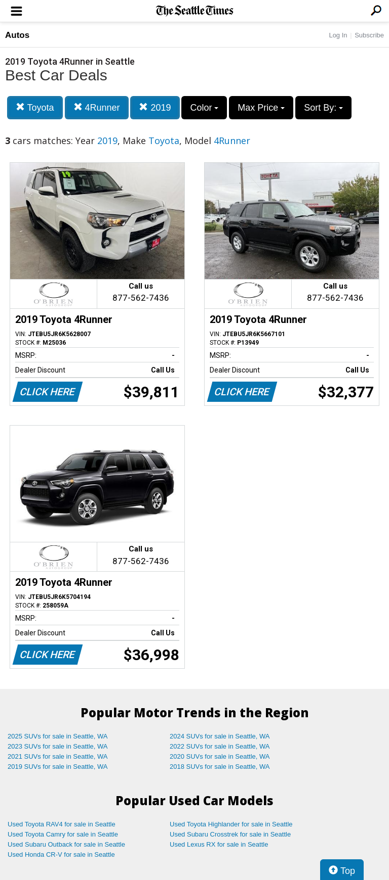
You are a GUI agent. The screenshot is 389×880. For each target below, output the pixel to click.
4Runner (96, 107)
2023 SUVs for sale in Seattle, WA (58, 746)
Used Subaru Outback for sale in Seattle (66, 844)
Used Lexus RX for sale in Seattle (219, 844)
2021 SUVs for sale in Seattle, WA (58, 756)
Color (204, 108)
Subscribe (369, 35)
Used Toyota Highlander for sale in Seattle (231, 824)
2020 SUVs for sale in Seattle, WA (220, 756)
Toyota (35, 107)
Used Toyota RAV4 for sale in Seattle (61, 824)
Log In (338, 35)
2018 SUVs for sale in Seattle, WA (220, 766)
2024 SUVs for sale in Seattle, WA (220, 736)
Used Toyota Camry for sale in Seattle (63, 834)
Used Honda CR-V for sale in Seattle (61, 854)
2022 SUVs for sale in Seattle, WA (220, 746)
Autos (17, 35)
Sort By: (323, 108)
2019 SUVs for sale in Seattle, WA (58, 766)
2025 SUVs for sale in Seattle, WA (58, 736)
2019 (155, 107)
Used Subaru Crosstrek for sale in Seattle (230, 834)
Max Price (261, 108)
